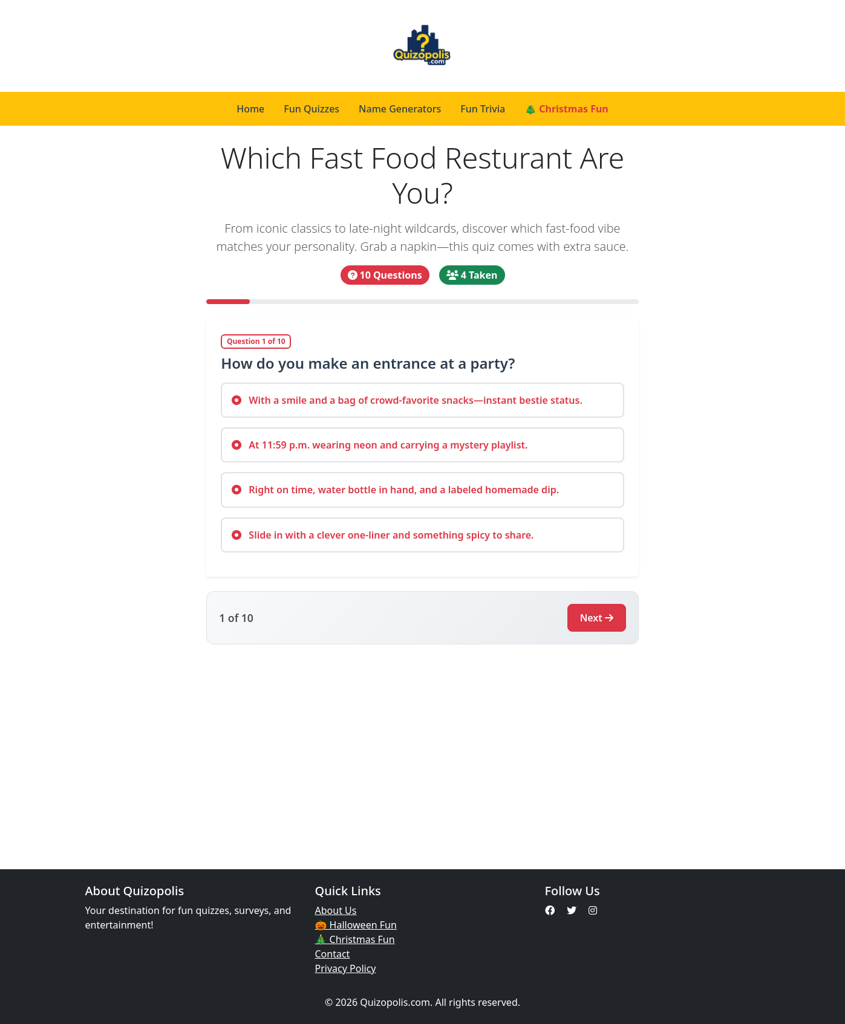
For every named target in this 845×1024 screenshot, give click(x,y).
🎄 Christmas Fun (566, 108)
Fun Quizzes (311, 108)
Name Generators (400, 108)
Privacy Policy (345, 968)
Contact (332, 954)
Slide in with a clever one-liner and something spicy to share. (382, 535)
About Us (336, 910)
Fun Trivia (482, 108)
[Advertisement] (423, 749)
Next (596, 617)
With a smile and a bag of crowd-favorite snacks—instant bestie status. (407, 400)
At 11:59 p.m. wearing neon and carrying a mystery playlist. (379, 445)
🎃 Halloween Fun (356, 925)
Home (250, 108)
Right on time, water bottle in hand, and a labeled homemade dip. (395, 489)
